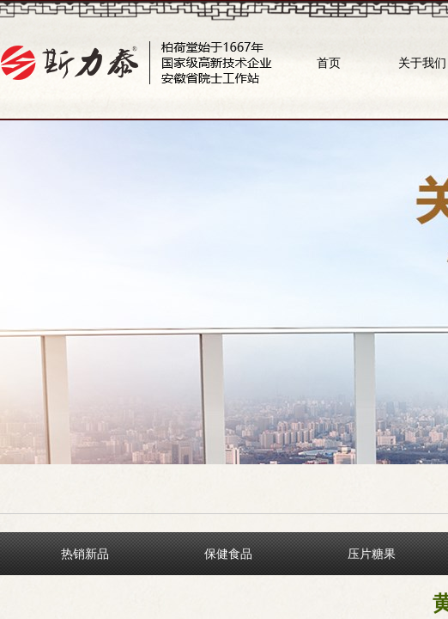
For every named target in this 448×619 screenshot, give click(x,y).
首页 (329, 63)
